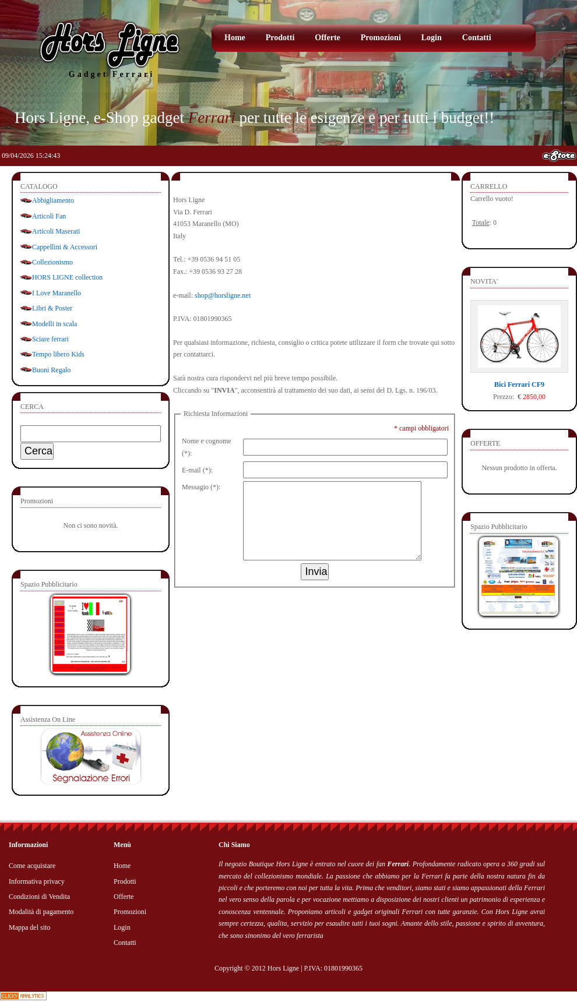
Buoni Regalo (51, 370)
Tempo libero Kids (58, 354)
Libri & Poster (52, 308)
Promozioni (381, 37)
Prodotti (280, 37)
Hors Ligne (283, 968)
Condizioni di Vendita (39, 896)
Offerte (327, 37)
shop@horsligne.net (223, 295)
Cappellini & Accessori (64, 247)
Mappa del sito (29, 927)
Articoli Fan (49, 216)
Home (234, 37)
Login (431, 37)
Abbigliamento (53, 200)
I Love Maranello (56, 293)
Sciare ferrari (50, 339)
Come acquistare (32, 866)
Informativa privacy (37, 881)
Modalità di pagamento (41, 912)
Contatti (476, 37)
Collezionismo (52, 262)
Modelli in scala (54, 324)
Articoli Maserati (56, 231)
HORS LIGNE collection (67, 277)
